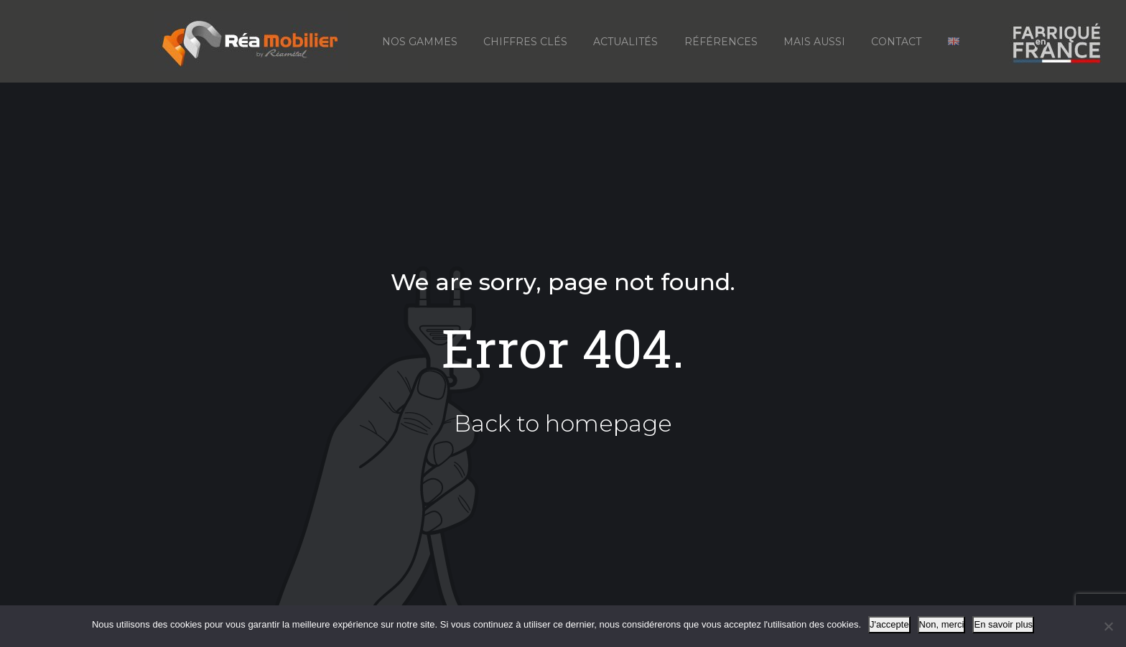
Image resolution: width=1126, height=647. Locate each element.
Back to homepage (563, 423)
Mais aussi (814, 41)
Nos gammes (419, 41)
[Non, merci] (1108, 626)
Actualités (625, 41)
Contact (896, 41)
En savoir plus (1003, 624)
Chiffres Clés (525, 41)
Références (721, 41)
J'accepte (889, 624)
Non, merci (941, 624)
